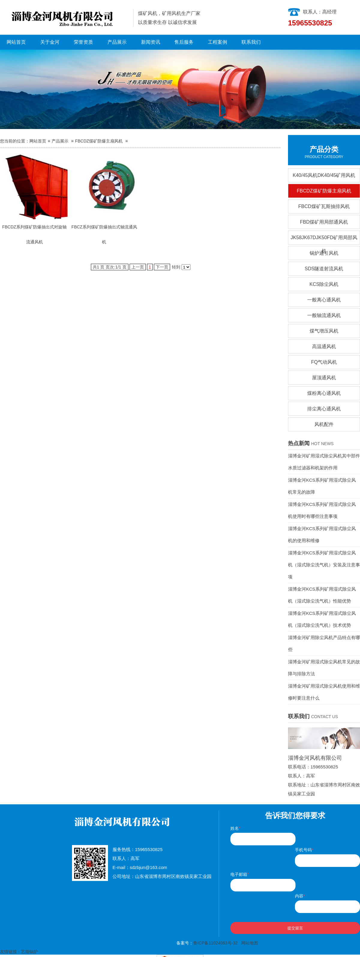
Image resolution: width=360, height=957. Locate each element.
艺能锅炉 (29, 951)
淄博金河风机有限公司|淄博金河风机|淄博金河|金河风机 (64, 17)
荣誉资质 (83, 42)
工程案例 (217, 42)
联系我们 (251, 42)
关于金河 (49, 42)
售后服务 (184, 42)
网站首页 (16, 42)
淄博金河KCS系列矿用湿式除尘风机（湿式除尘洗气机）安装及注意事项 (324, 564)
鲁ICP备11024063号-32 (215, 943)
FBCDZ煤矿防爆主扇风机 (99, 141)
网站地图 (249, 943)
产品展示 (117, 42)
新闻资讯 (150, 42)
